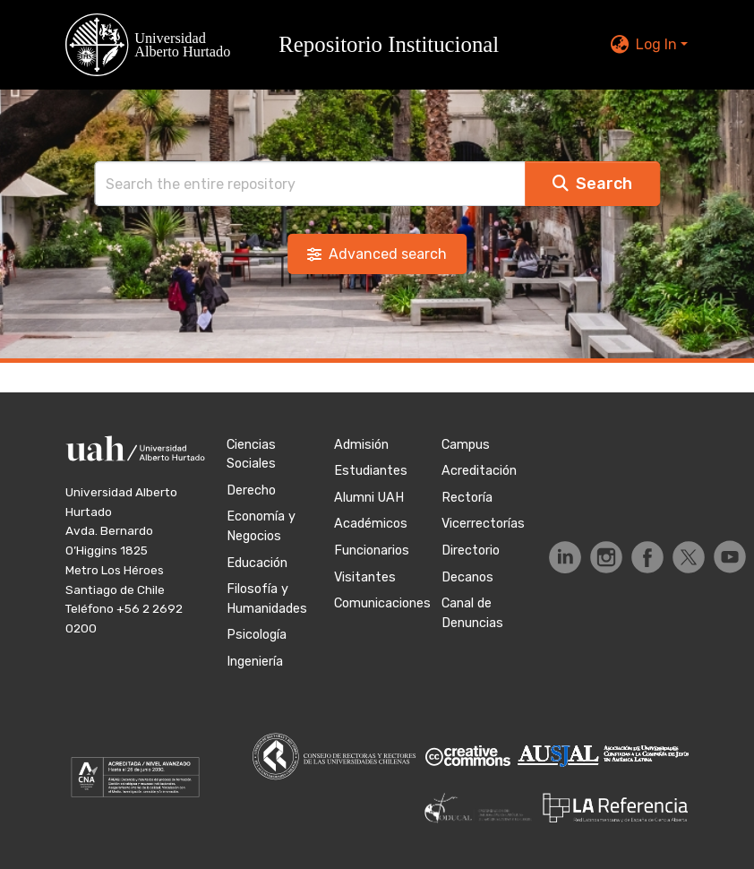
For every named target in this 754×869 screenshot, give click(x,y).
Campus (465, 444)
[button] (292, 44)
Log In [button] (658, 44)
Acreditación (479, 470)
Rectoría (467, 497)
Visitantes (365, 577)
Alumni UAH (369, 497)
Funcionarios (371, 550)
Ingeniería (255, 661)
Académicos (370, 523)
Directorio (470, 550)
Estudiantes (370, 470)
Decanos (467, 577)
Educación (257, 563)
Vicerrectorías (483, 523)
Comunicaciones (382, 603)
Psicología (257, 634)
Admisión (361, 444)
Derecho (251, 490)
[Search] (310, 183)
